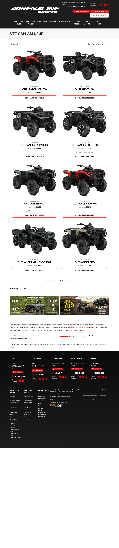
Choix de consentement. (63, 396)
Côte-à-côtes (13, 407)
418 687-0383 (18, 376)
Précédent (51, 281)
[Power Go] (72, 405)
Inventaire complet (15, 400)
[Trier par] (98, 44)
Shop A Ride (64, 402)
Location (65, 21)
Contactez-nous (42, 394)
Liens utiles (43, 390)
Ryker (86, 327)
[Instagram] (104, 4)
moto (92, 327)
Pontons (12, 417)
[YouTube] (108, 4)
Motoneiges (13, 409)
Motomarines (13, 412)
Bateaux (12, 414)
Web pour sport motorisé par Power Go (84, 399)
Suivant (69, 281)
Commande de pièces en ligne (42, 415)
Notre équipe (41, 396)
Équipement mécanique (13, 424)
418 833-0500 (97, 373)
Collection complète (12, 397)
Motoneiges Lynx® (15, 437)
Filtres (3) (15, 44)
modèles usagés (65, 336)
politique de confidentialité (90, 395)
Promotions (55, 21)
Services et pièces (43, 405)
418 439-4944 (38, 374)
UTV (76, 327)
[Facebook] (101, 4)
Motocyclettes (14, 402)
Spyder (81, 327)
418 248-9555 (77, 373)
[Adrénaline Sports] (35, 9)
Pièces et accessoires (41, 411)
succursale (33, 344)
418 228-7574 (58, 373)
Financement (43, 21)
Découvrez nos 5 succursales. (73, 6)
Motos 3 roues (28, 402)
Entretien (40, 408)
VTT (72, 327)
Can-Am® (12, 427)
